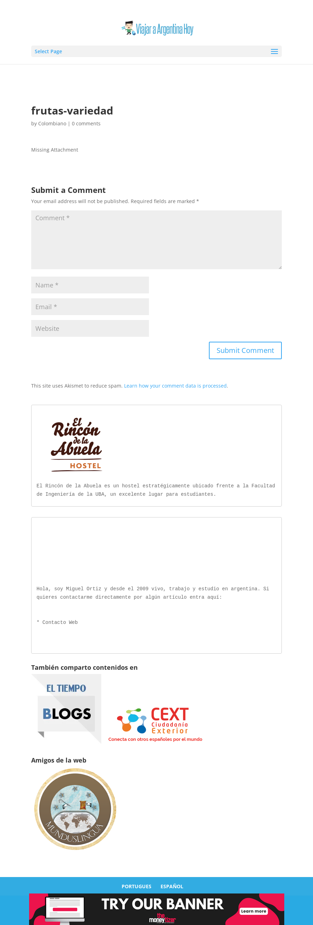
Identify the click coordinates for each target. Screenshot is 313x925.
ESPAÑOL (172, 885)
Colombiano (52, 123)
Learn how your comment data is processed (175, 385)
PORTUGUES (136, 885)
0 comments (86, 123)
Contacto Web (60, 621)
